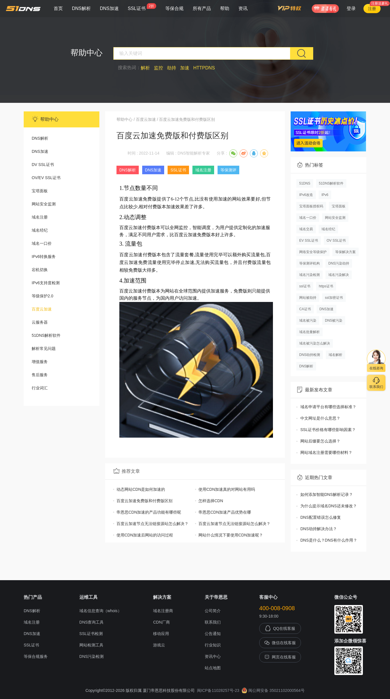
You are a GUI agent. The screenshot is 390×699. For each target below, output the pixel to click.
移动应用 (161, 633)
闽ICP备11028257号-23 (218, 690)
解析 (145, 67)
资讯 (243, 8)
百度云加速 (42, 309)
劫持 (171, 67)
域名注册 (40, 217)
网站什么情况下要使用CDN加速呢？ (230, 535)
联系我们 (213, 622)
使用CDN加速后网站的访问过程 (144, 535)
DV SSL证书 (43, 164)
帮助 (224, 8)
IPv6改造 (306, 195)
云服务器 (40, 322)
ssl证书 (304, 286)
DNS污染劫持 (338, 263)
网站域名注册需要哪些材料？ (326, 452)
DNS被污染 (333, 321)
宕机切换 (40, 269)
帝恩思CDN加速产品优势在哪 (224, 512)
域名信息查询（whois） (100, 610)
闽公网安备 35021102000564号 (273, 690)
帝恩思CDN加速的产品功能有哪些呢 (148, 512)
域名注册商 (163, 610)
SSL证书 (142, 7)
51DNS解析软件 (46, 335)
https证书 (326, 286)
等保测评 (228, 170)
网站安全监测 (44, 204)
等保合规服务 (36, 656)
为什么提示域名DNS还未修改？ (328, 506)
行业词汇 (40, 388)
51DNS (304, 183)
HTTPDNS (204, 67)
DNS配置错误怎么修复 (320, 517)
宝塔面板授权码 (311, 206)
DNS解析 (81, 8)
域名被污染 (307, 321)
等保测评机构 (309, 263)
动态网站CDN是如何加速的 (140, 489)
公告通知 (213, 633)
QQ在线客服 (280, 628)
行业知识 (213, 645)
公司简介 (213, 610)
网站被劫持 (307, 298)
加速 (184, 67)
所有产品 (202, 8)
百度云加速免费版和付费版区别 (144, 500)
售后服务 (40, 374)
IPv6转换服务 (44, 256)
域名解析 (335, 355)
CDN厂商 (161, 622)
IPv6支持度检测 (46, 283)
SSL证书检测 (91, 633)
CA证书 (305, 309)
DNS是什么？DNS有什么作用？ (328, 540)
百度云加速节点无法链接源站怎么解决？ (152, 523)
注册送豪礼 (379, 3)
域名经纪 (40, 230)
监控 (158, 67)
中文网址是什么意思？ (320, 418)
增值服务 (40, 361)
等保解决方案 (345, 252)
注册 (372, 8)
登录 (351, 8)
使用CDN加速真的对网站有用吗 (226, 489)
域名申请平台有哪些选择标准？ (328, 406)
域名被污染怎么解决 (314, 343)
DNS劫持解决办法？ (318, 528)
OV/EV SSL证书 (46, 177)
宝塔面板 (40, 191)
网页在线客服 (280, 657)
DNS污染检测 (91, 656)
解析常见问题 (44, 348)
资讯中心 (213, 656)
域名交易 (306, 229)
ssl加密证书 (334, 298)
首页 (58, 8)
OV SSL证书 (336, 241)
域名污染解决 (338, 275)
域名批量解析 (309, 332)
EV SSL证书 (308, 241)
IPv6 (324, 195)
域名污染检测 (309, 275)
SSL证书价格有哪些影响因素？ (328, 429)
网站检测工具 (91, 645)
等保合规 (174, 8)
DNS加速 (109, 8)
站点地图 (213, 668)
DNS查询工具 (91, 622)
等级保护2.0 (42, 296)
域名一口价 (42, 243)
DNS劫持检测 (309, 355)
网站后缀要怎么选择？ (320, 441)
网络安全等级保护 (313, 252)
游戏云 (159, 645)
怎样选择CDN (210, 500)
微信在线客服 (280, 643)
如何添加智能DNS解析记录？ (326, 494)
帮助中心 (124, 119)
